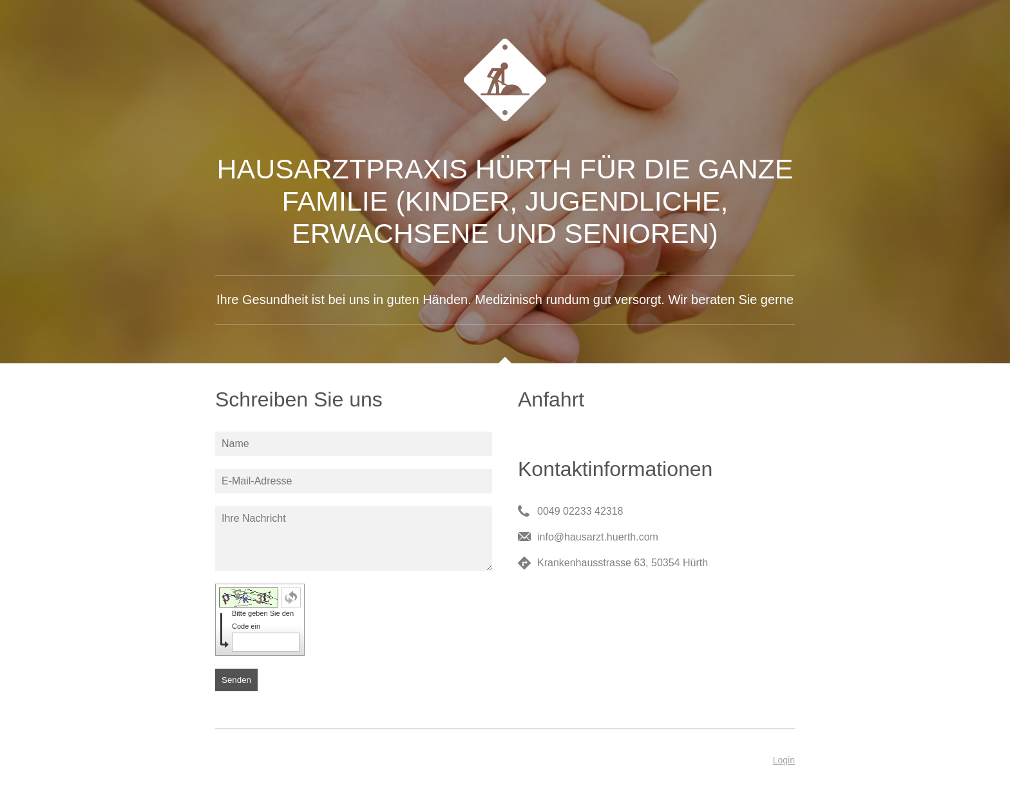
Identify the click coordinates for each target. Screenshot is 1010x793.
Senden (236, 680)
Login (784, 760)
